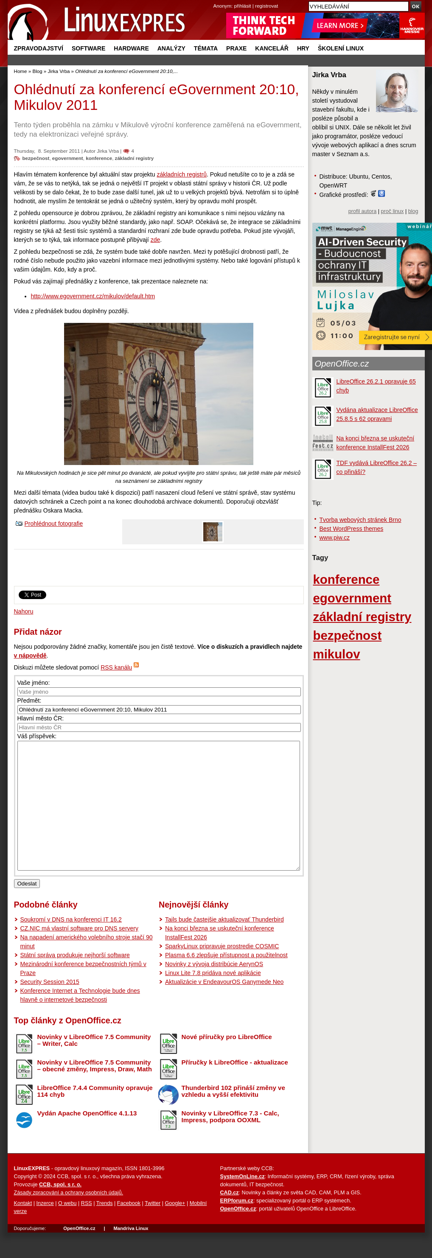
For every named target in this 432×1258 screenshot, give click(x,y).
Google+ (175, 1229)
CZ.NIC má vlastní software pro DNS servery (79, 953)
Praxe (236, 48)
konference (99, 158)
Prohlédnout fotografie (54, 523)
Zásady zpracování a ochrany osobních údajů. (68, 1218)
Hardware (131, 48)
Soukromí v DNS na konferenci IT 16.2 (71, 944)
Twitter (152, 1229)
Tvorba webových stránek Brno (360, 519)
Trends (104, 1229)
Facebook (128, 1229)
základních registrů (182, 174)
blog (413, 211)
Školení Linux (341, 48)
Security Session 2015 (49, 1007)
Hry (303, 48)
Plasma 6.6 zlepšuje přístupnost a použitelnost (226, 980)
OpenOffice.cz (342, 363)
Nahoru (24, 611)
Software (88, 48)
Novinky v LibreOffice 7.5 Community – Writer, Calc (94, 1066)
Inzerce (45, 1229)
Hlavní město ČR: (40, 718)
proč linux (392, 211)
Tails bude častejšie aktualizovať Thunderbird (224, 944)
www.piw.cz (335, 537)
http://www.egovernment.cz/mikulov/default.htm (93, 296)
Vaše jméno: (33, 682)
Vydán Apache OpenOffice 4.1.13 (87, 1138)
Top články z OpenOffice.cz (67, 1046)
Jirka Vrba (59, 71)
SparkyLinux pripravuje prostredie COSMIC (222, 971)
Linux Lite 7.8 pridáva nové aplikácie (213, 998)
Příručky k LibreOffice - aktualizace (235, 1087)
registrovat (266, 5)
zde (155, 239)
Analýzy (171, 48)
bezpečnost (36, 158)
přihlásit (242, 5)
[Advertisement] (158, 570)
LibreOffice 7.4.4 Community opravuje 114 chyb (95, 1117)
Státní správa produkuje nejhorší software (75, 980)
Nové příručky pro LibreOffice (227, 1062)
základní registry (134, 158)
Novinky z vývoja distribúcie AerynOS (214, 989)
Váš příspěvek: (37, 736)
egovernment (67, 158)
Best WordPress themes (352, 528)
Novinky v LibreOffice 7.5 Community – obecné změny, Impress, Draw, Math (94, 1091)
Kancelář (272, 48)
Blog (37, 71)
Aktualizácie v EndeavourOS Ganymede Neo (224, 1007)
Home (20, 71)
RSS (86, 1229)
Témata (206, 48)
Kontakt (23, 1229)
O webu (67, 1229)
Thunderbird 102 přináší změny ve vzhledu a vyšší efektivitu (233, 1117)
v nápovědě (30, 655)
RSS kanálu (116, 667)
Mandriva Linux (130, 1253)
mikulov (336, 654)
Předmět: (29, 700)
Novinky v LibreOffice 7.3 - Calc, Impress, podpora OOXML (230, 1142)
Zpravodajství (38, 48)
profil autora (362, 211)
